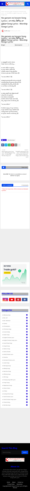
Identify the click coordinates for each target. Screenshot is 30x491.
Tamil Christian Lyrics (16, 396)
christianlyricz (16, 326)
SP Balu (16, 391)
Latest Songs (16, 363)
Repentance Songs (16, 385)
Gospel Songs (16, 346)
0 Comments (25, 185)
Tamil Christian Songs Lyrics (16, 399)
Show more (25, 167)
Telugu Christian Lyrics (17, 486)
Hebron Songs (16, 348)
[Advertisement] (15, 246)
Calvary (16, 323)
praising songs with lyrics (16, 379)
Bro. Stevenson (16, 320)
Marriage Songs (16, 365)
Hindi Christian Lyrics (16, 354)
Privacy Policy (10, 484)
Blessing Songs (16, 315)
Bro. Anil (16, 318)
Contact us (20, 482)
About (13, 482)
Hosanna (16, 357)
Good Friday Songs (16, 343)
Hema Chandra (16, 351)
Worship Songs (8, 11)
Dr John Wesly (16, 332)
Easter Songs (16, 334)
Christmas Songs (16, 329)
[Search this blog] (12, 452)
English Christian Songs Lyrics (16, 340)
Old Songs (16, 377)
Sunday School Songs (16, 394)
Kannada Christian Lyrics (16, 360)
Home (2, 11)
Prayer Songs (16, 382)
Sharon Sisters (16, 388)
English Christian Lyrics (16, 337)
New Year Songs (16, 371)
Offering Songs (16, 374)
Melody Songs (16, 368)
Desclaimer (20, 484)
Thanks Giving (16, 402)
